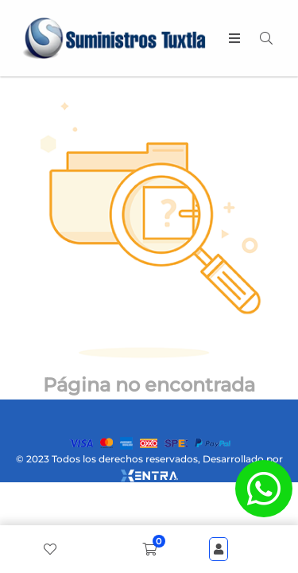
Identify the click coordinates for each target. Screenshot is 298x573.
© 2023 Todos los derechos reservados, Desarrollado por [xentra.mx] (149, 467)
